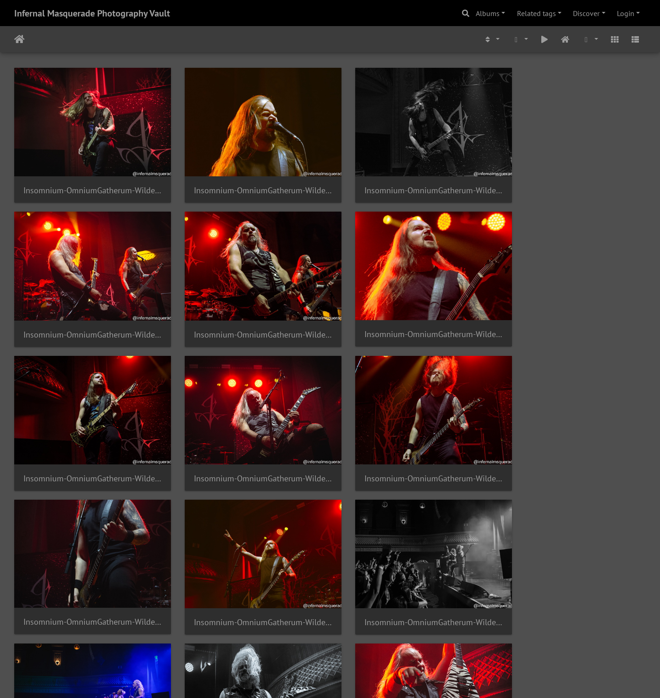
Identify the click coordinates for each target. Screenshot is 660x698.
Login (625, 13)
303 (380, 644)
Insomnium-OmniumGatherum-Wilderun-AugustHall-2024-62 (88, 322)
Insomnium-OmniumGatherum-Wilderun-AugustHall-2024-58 (88, 459)
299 (271, 644)
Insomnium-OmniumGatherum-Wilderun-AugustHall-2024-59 (572, 322)
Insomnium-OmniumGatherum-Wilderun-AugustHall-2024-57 (249, 459)
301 (325, 644)
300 (298, 644)
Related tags (536, 13)
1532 (432, 644)
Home (19, 39)
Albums (488, 13)
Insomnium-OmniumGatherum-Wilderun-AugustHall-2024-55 (572, 459)
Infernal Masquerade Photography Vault (92, 13)
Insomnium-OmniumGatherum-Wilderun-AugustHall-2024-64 (410, 184)
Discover (586, 13)
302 (352, 644)
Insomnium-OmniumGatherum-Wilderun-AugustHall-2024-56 (410, 459)
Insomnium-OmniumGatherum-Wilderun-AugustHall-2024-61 (249, 321)
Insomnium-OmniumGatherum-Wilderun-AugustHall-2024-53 (249, 597)
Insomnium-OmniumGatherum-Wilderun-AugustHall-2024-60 (410, 322)
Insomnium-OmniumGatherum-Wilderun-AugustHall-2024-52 (410, 596)
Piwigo (349, 678)
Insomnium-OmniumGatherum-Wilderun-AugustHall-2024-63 (572, 184)
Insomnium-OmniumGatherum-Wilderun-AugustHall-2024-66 (88, 184)
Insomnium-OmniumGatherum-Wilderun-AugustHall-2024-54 (88, 597)
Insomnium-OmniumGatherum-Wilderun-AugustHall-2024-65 (249, 184)
